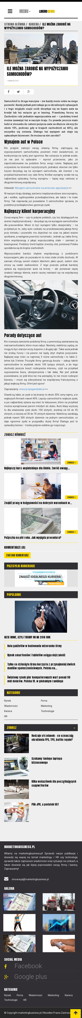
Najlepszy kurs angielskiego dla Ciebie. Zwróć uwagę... (37, 468)
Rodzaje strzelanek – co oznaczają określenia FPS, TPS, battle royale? (52, 738)
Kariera (8, 711)
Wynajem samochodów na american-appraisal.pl (41, 188)
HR (5, 716)
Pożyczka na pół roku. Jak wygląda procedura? (32, 537)
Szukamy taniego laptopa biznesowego (47, 760)
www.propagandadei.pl (32, 389)
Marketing (46, 706)
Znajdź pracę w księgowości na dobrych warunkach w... (38, 503)
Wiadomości (11, 706)
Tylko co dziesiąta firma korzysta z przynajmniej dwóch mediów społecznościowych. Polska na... (41, 666)
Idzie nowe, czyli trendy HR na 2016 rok (27, 637)
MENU (23, 11)
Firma (44, 700)
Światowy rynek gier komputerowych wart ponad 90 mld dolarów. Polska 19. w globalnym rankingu (38, 679)
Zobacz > (71, 462)
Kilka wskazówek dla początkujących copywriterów (54, 783)
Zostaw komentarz (17, 555)
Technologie (47, 711)
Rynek (7, 700)
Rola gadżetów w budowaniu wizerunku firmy (34, 646)
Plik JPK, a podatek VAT (45, 804)
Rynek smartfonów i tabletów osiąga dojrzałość (36, 655)
